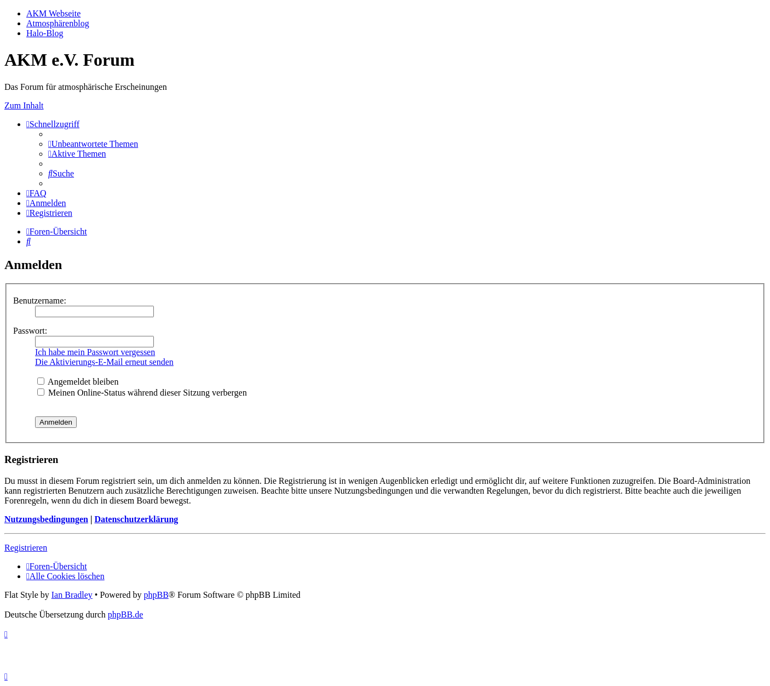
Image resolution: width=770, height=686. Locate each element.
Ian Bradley (72, 594)
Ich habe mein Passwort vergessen (95, 352)
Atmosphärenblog (57, 23)
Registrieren (25, 547)
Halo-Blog (45, 33)
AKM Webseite (53, 13)
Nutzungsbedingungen (46, 519)
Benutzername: (39, 300)
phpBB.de (125, 614)
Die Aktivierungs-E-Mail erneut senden (104, 362)
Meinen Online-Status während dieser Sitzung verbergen (142, 392)
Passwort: (30, 330)
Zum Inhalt (24, 105)
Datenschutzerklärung (136, 519)
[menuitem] (93, 143)
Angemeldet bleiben (77, 381)
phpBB (155, 594)
